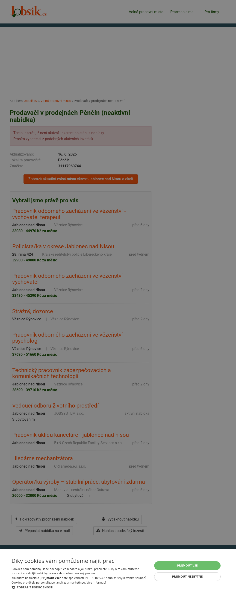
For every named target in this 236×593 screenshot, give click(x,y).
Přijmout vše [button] (187, 565)
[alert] (118, 296)
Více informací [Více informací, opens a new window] (96, 582)
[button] (80, 587)
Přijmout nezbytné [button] (187, 577)
